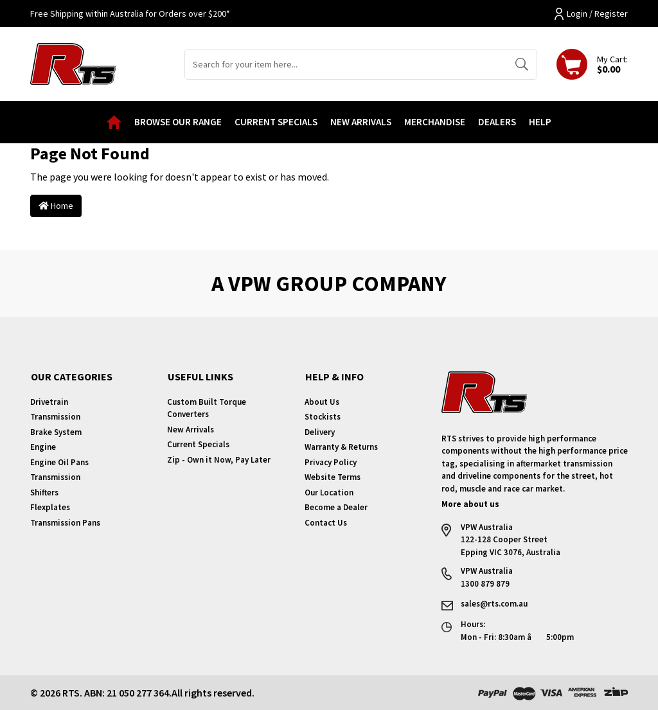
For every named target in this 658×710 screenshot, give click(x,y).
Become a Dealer (336, 507)
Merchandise (434, 122)
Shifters (44, 492)
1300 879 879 (485, 583)
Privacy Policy (331, 462)
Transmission (55, 416)
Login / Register (591, 14)
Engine (43, 446)
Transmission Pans (65, 522)
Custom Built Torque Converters (206, 408)
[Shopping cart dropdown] (592, 64)
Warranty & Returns (341, 446)
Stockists (323, 416)
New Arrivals (360, 122)
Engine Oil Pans (59, 462)
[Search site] (521, 64)
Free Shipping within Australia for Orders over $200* (130, 13)
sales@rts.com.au (494, 603)
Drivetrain (49, 401)
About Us (322, 401)
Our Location (329, 492)
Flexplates (50, 507)
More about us (470, 504)
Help (540, 122)
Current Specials (276, 122)
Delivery (320, 432)
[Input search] (346, 64)
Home (56, 205)
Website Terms (332, 477)
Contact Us (326, 522)
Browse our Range (178, 122)
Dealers (497, 122)
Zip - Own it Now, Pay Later (219, 459)
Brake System (56, 432)
